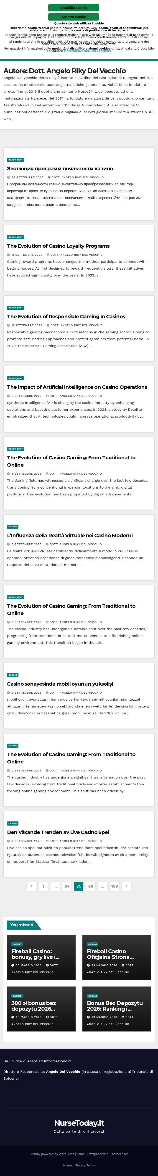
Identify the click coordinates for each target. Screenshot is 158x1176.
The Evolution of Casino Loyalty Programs (58, 246)
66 (90, 886)
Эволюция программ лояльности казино (60, 169)
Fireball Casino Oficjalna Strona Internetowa (108, 957)
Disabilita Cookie (73, 7)
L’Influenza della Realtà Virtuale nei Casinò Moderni (70, 535)
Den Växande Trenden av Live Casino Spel (58, 832)
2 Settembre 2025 (27, 692)
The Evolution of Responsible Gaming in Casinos (66, 316)
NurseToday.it (79, 1123)
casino (12, 526)
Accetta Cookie (73, 17)
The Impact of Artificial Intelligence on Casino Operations (77, 387)
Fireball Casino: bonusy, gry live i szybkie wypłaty (33, 957)
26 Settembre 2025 (28, 177)
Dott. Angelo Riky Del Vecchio (76, 177)
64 (66, 886)
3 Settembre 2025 (27, 473)
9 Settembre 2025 (27, 395)
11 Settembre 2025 (27, 254)
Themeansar (119, 1154)
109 (114, 886)
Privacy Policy (85, 1165)
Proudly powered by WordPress (52, 1154)
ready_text (15, 159)
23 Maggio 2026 (29, 965)
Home (67, 1165)
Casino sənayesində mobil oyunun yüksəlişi (60, 684)
